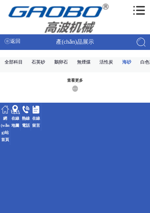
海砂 (126, 62)
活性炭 (106, 62)
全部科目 (14, 62)
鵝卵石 (61, 62)
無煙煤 (84, 62)
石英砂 (38, 62)
